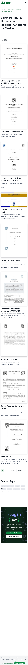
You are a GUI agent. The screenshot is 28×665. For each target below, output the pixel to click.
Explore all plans (14, 536)
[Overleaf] (5, 2)
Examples (18, 9)
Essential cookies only (7, 663)
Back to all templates (7, 6)
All (6, 9)
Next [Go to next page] (13, 470)
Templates (11, 9)
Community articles (6, 11)
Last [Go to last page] (20, 470)
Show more (5, 492)
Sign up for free (14, 533)
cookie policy (13, 661)
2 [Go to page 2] (5, 470)
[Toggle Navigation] (25, 2)
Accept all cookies (19, 663)
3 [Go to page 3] (8, 470)
